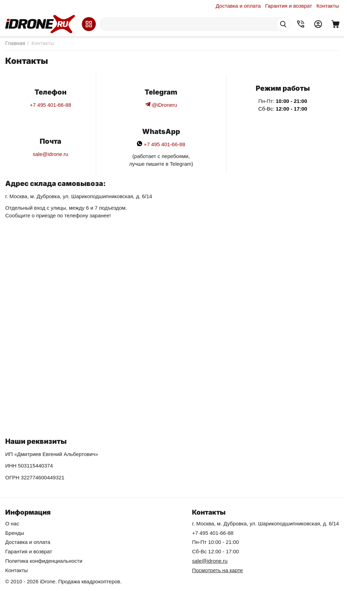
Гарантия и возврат (288, 6)
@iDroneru (161, 105)
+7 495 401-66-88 (50, 105)
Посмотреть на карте (217, 570)
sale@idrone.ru (50, 154)
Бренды (14, 533)
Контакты (327, 6)
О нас (12, 523)
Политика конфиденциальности (43, 561)
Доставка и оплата (238, 6)
